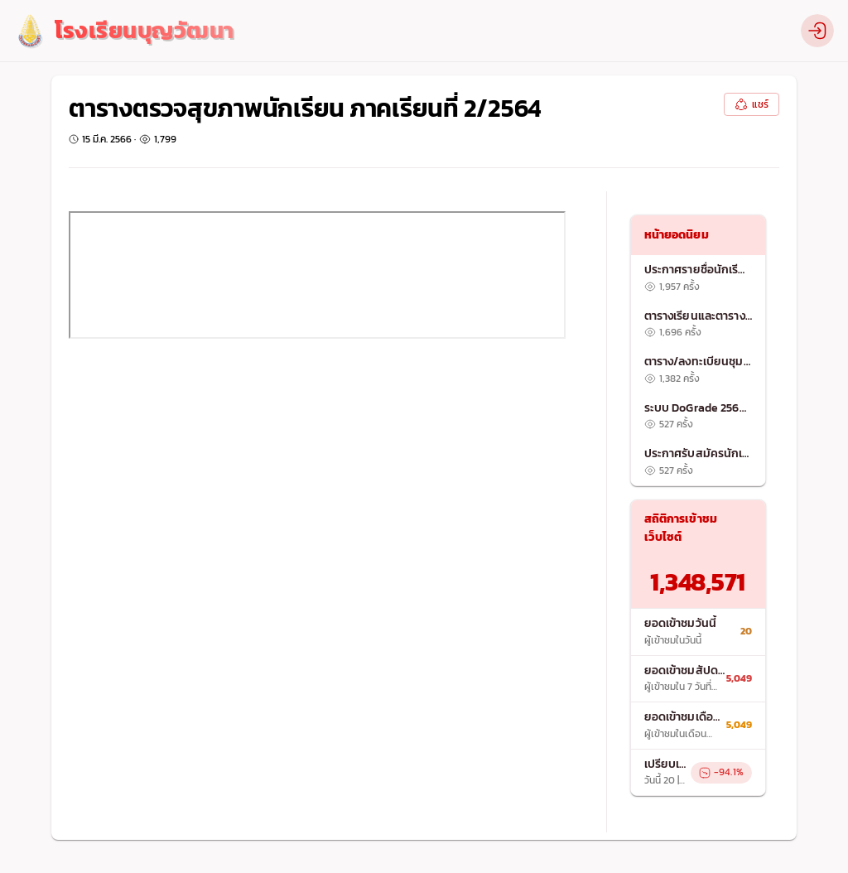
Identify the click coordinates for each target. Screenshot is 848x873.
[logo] (123, 31)
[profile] (817, 30)
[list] (698, 370)
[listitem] (698, 278)
